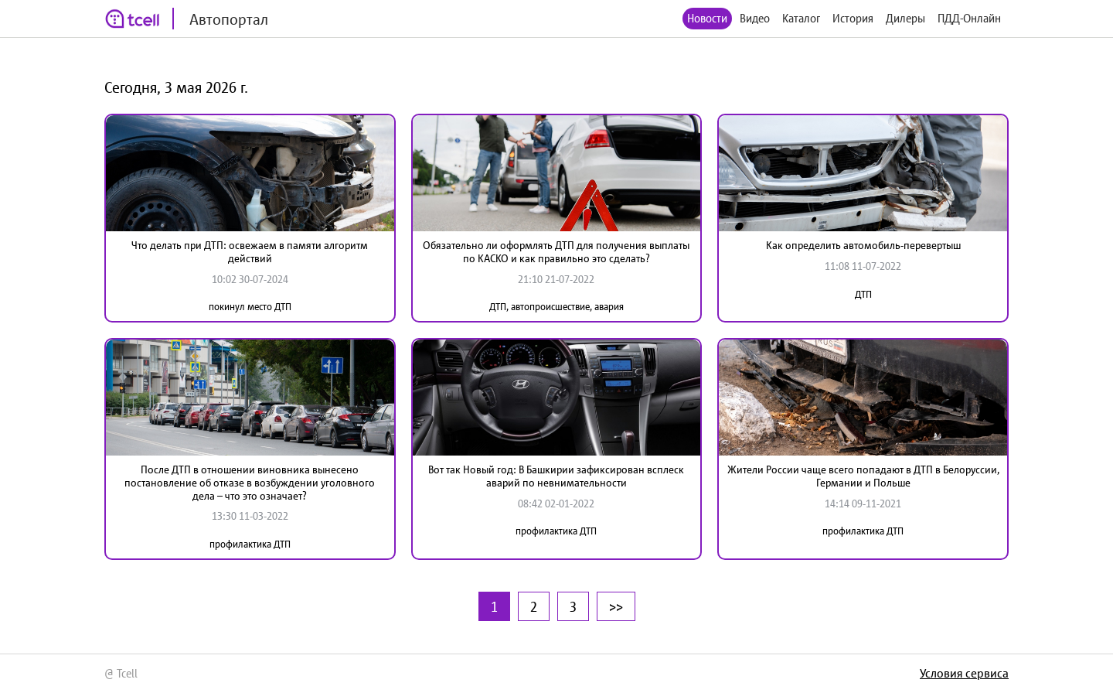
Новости (707, 18)
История (852, 18)
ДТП (863, 294)
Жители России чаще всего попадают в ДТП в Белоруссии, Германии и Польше (863, 476)
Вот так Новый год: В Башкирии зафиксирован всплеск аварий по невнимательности (556, 476)
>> (616, 606)
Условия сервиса (964, 673)
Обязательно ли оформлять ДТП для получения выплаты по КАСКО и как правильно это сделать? (556, 252)
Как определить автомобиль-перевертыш (863, 245)
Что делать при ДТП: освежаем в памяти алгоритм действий (249, 252)
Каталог (801, 18)
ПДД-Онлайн (969, 18)
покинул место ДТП (250, 306)
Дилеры (905, 18)
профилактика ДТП (250, 544)
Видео (755, 18)
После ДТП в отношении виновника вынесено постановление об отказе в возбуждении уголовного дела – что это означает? (249, 482)
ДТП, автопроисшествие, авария (556, 306)
